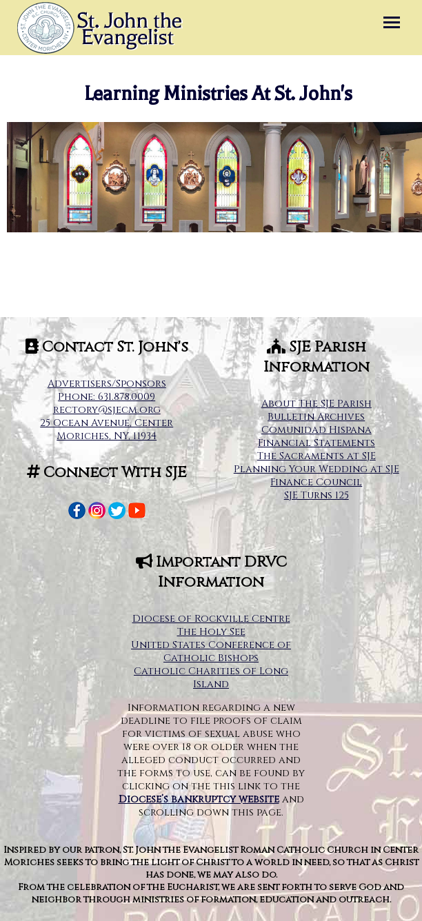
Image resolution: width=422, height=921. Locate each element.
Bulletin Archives (316, 416)
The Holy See (211, 631)
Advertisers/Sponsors (107, 383)
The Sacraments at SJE (316, 456)
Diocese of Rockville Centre (211, 618)
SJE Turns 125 (316, 495)
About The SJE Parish (316, 403)
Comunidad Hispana (316, 429)
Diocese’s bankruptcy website (199, 799)
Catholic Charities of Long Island (211, 678)
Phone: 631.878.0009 (106, 396)
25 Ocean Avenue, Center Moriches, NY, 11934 (106, 429)
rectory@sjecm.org (107, 409)
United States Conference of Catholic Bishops (211, 651)
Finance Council (316, 482)
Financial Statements (316, 442)
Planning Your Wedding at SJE (316, 469)
